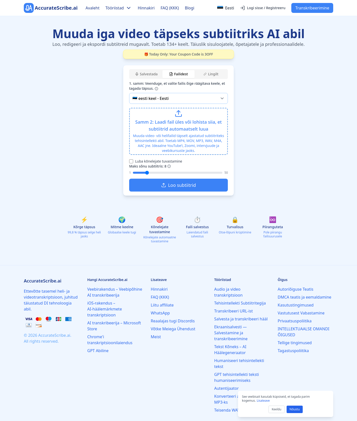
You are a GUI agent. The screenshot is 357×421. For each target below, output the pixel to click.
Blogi (189, 8)
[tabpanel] (178, 136)
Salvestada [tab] (146, 74)
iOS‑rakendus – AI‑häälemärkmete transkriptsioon (104, 309)
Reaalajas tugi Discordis (173, 321)
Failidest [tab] (178, 74)
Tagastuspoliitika (293, 350)
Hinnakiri (146, 8)
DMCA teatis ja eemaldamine (304, 297)
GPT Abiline (98, 350)
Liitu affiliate (162, 305)
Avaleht (92, 8)
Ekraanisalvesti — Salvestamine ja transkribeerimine (231, 332)
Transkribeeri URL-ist (233, 311)
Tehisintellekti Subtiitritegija (240, 303)
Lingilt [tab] (211, 74)
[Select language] (225, 8)
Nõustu (295, 409)
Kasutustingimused (296, 305)
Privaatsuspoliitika (295, 321)
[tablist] (178, 74)
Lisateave (263, 400)
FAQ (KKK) (170, 8)
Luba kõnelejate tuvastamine (158, 161)
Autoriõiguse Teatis (295, 289)
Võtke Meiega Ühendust (173, 329)
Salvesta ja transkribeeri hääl (241, 319)
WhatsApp (160, 313)
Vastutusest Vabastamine (301, 313)
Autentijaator (226, 388)
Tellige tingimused (295, 342)
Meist (156, 336)
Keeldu (276, 409)
